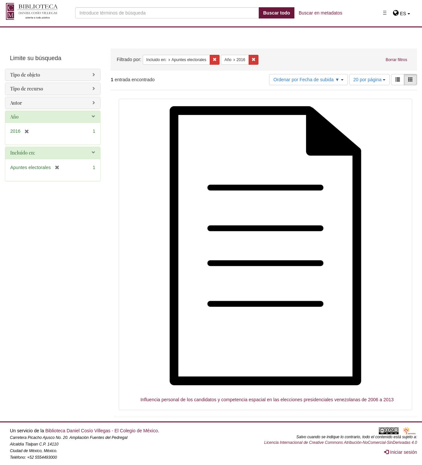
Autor (16, 103)
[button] (401, 13)
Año (14, 117)
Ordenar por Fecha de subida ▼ (308, 79)
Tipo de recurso (26, 89)
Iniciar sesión (400, 452)
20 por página (369, 79)
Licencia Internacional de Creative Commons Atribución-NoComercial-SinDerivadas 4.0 (340, 442)
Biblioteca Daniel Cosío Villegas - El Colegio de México (101, 430)
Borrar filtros (396, 59)
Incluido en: (22, 153)
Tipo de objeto (25, 75)
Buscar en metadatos (320, 13)
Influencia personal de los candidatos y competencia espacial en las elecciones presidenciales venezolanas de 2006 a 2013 (267, 399)
